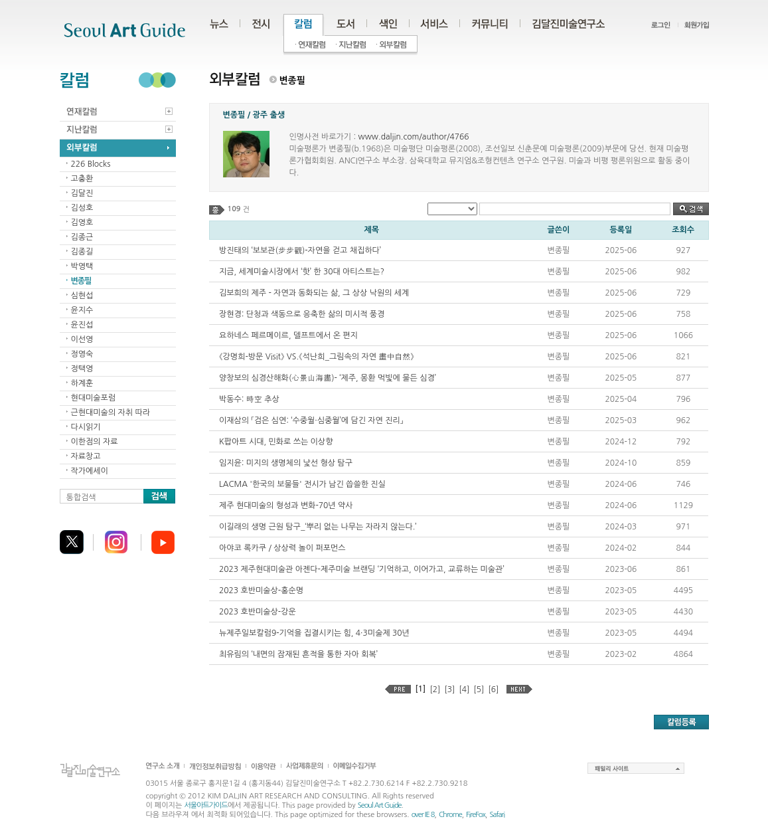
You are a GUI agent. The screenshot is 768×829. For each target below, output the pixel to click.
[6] (493, 689)
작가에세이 (89, 471)
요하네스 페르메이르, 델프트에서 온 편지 (288, 335)
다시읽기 (86, 427)
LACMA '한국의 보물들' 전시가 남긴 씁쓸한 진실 (302, 484)
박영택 (82, 266)
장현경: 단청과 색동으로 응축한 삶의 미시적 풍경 (301, 314)
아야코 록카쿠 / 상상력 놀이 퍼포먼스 (282, 548)
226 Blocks (91, 164)
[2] (434, 689)
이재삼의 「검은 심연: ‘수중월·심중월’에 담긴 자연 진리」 (311, 420)
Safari (496, 814)
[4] (464, 689)
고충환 (82, 179)
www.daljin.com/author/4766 (413, 137)
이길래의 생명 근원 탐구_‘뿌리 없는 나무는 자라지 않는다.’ (318, 527)
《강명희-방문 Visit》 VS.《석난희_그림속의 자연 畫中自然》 (316, 357)
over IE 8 (423, 814)
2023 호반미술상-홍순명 (261, 591)
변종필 (81, 281)
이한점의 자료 (94, 442)
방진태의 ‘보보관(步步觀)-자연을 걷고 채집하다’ (300, 250)
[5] (478, 689)
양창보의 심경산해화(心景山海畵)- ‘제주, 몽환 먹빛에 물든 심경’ (327, 378)
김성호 (82, 208)
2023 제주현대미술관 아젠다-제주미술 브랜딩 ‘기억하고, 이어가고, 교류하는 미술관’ (361, 569)
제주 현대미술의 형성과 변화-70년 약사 (286, 505)
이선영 (82, 339)
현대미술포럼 (93, 398)
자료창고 (86, 456)
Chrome (450, 814)
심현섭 (82, 296)
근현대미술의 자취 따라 (111, 412)
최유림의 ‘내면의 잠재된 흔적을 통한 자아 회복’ (298, 654)
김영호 (82, 223)
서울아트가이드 (205, 805)
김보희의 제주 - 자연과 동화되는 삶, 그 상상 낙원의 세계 (314, 293)
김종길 (82, 252)
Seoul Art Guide (380, 805)
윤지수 (82, 310)
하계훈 (82, 383)
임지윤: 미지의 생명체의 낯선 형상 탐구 (285, 463)
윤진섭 (82, 325)
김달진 (82, 193)
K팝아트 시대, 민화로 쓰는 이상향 (276, 442)
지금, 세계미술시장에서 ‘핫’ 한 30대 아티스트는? (301, 272)
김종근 (82, 237)
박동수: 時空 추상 (249, 399)
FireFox (475, 814)
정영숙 (82, 354)
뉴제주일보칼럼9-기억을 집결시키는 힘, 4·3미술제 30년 (314, 633)
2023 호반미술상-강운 (257, 612)
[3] (449, 689)
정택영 (82, 369)
